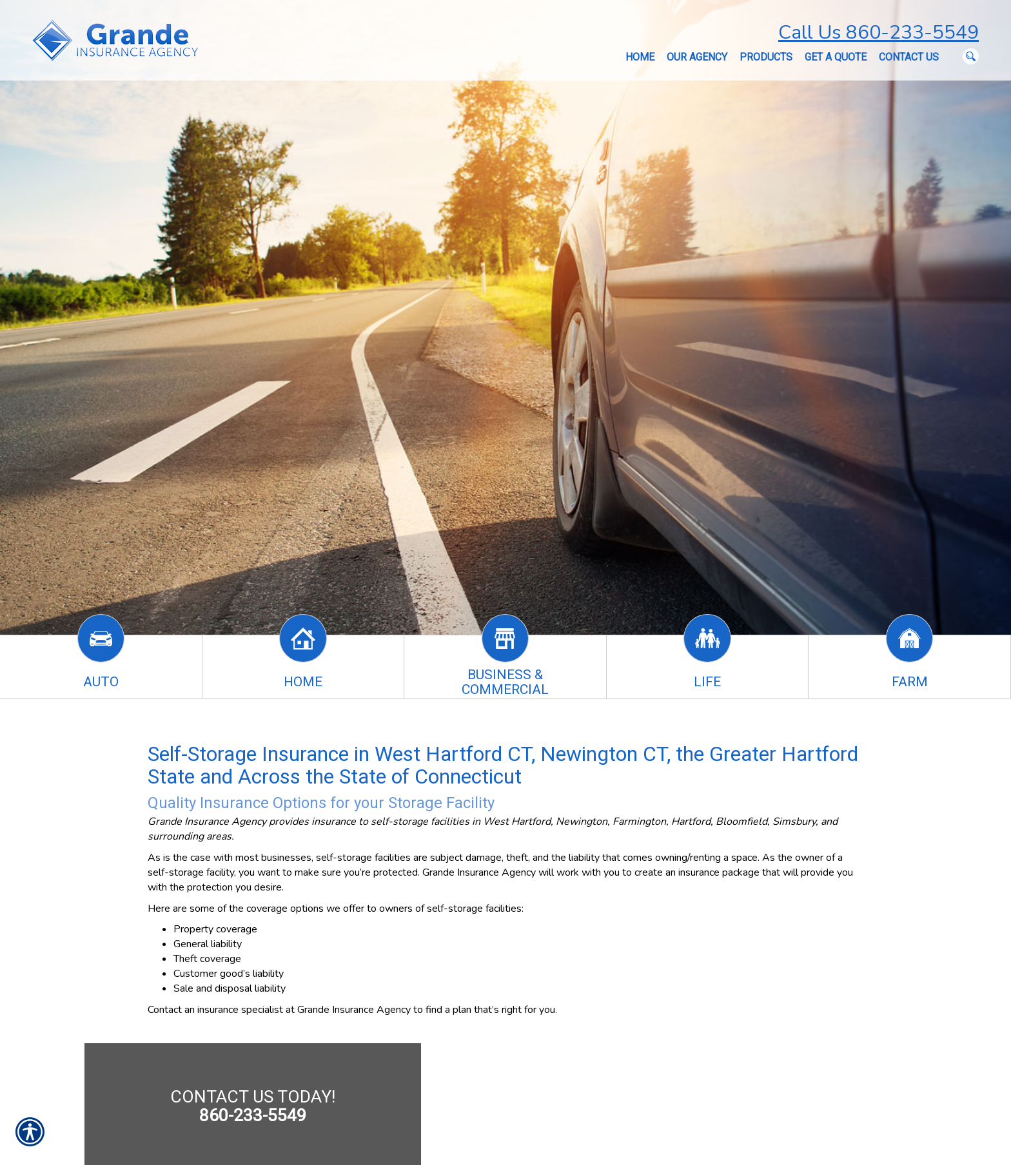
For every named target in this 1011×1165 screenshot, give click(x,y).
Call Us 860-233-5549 (878, 32)
